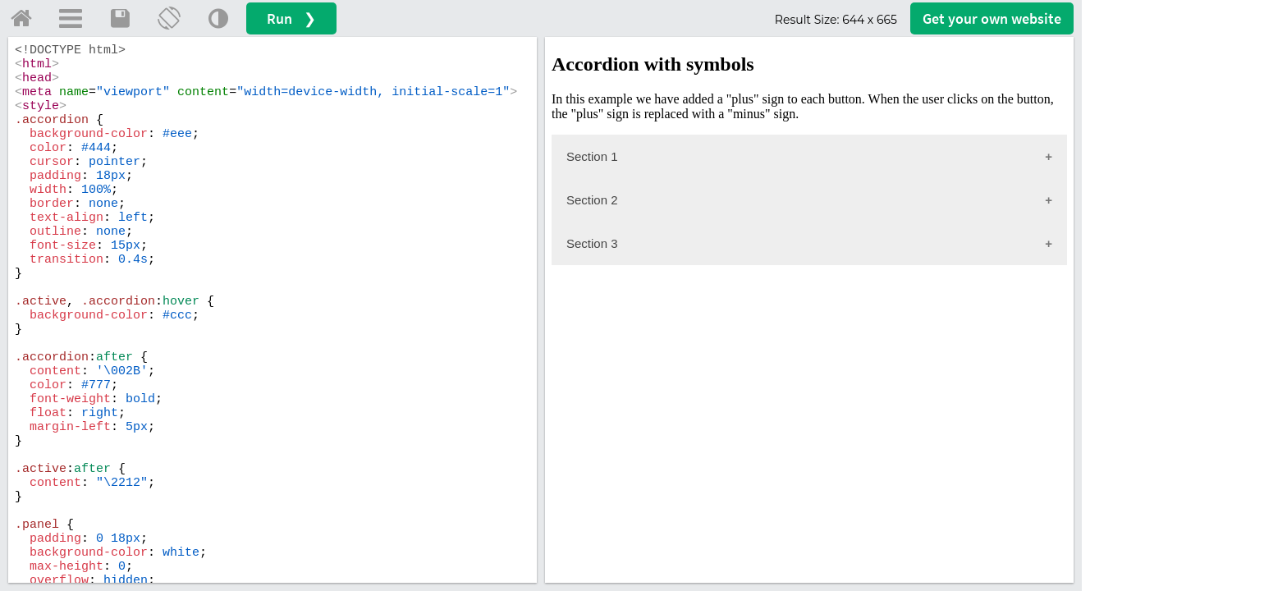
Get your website (992, 18)
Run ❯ (291, 18)
